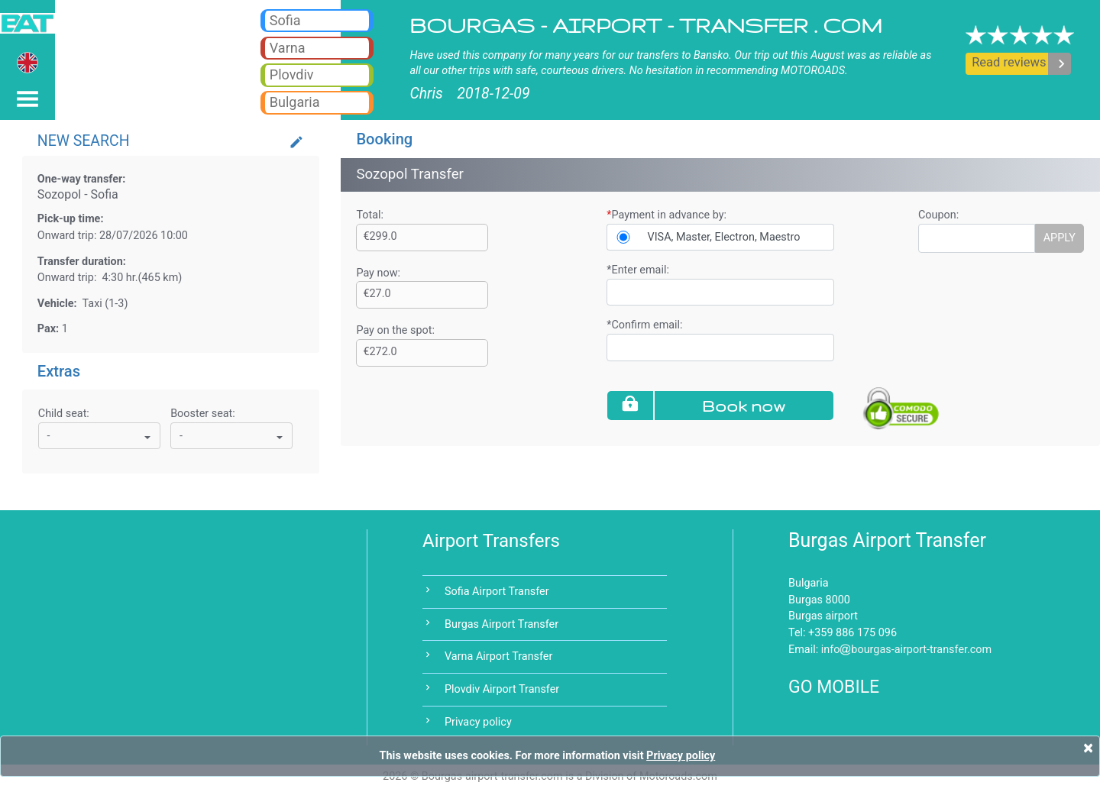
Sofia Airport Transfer (497, 591)
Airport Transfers (491, 540)
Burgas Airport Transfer (501, 624)
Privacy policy (478, 722)
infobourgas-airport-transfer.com (906, 649)
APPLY (1059, 237)
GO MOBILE (833, 687)
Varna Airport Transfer (498, 656)
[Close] (1088, 747)
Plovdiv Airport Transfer (502, 689)
